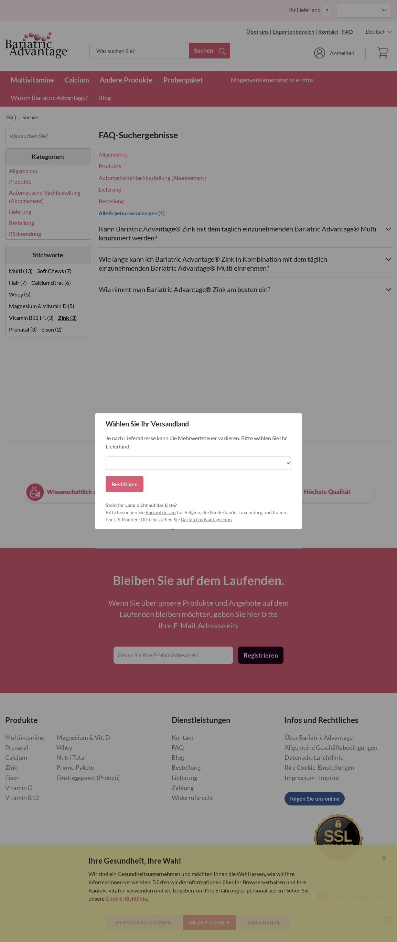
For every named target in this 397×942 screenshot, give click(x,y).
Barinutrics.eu (161, 512)
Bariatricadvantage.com (206, 519)
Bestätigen (124, 483)
